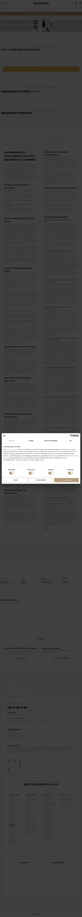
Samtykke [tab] (11, 440)
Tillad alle (66, 480)
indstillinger (74, 455)
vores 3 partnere (12, 449)
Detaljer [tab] (31, 440)
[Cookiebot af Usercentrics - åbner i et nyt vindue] (71, 435)
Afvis (15, 480)
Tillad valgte (41, 480)
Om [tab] (70, 440)
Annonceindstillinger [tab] (50, 440)
